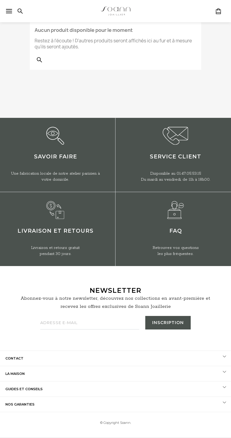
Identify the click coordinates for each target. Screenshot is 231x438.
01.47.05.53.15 (189, 173)
